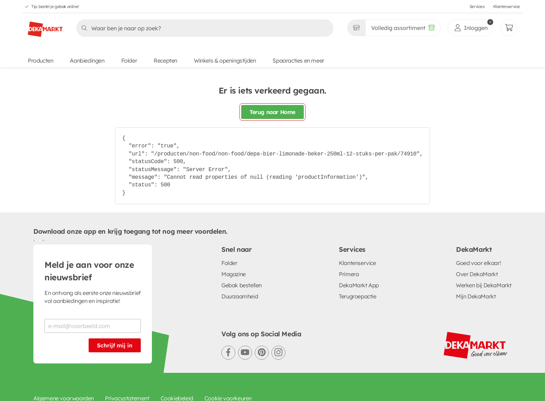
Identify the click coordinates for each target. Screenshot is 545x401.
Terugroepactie (357, 296)
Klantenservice (506, 6)
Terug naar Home (272, 112)
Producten (40, 60)
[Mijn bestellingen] (509, 27)
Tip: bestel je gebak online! (55, 6)
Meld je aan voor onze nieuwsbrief (89, 270)
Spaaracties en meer (298, 60)
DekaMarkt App (359, 285)
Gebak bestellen (241, 285)
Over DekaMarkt (477, 274)
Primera (349, 274)
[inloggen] (471, 27)
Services (477, 6)
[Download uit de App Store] (41, 240)
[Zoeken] (202, 28)
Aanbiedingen (87, 60)
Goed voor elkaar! (478, 262)
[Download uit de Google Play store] (36, 240)
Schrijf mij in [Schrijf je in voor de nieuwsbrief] (114, 345)
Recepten (165, 60)
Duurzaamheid (239, 296)
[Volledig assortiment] (403, 27)
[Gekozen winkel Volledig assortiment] (356, 27)
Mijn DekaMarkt (476, 296)
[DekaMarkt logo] (45, 26)
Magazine (233, 274)
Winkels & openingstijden (225, 60)
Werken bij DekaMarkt (484, 285)
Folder (129, 60)
